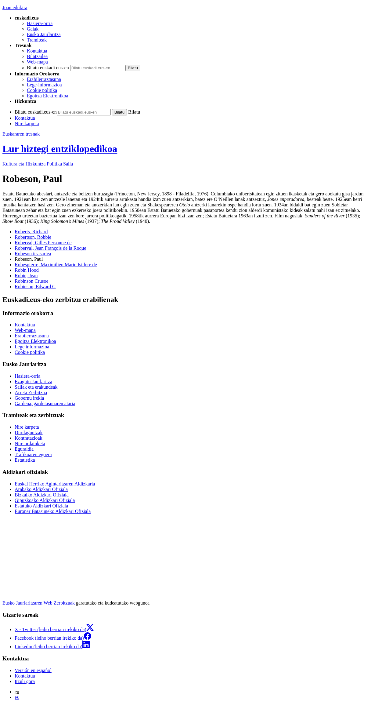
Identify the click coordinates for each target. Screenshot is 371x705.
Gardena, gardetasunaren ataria (45, 403)
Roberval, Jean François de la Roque (50, 248)
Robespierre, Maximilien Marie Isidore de (56, 264)
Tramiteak (37, 39)
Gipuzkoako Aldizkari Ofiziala (45, 500)
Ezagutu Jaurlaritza (33, 381)
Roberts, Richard (31, 231)
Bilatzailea (37, 56)
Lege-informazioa (44, 84)
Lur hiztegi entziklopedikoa (59, 148)
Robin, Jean (26, 275)
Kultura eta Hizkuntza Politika (37, 163)
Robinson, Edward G (35, 286)
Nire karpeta (27, 123)
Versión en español (33, 670)
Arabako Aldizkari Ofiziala (41, 489)
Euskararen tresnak (21, 133)
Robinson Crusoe (32, 281)
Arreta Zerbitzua (31, 392)
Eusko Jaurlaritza (44, 34)
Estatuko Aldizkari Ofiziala (41, 505)
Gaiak (32, 28)
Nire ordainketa (30, 443)
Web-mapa (37, 61)
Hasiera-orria (39, 23)
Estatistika (25, 460)
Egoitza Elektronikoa (47, 95)
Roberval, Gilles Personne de (43, 242)
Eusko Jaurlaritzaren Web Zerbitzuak (38, 602)
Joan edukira (14, 7)
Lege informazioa (32, 346)
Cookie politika (42, 90)
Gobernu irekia (29, 398)
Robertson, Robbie (33, 237)
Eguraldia (24, 449)
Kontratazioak (28, 438)
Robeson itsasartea (33, 253)
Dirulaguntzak (29, 432)
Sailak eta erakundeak (36, 387)
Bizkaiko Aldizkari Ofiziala (42, 494)
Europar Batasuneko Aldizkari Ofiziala (53, 511)
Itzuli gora (25, 681)
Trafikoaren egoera (33, 454)
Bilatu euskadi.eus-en (48, 67)
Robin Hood (27, 270)
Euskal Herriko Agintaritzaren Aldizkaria (55, 483)
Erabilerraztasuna (44, 79)
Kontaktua (37, 50)
